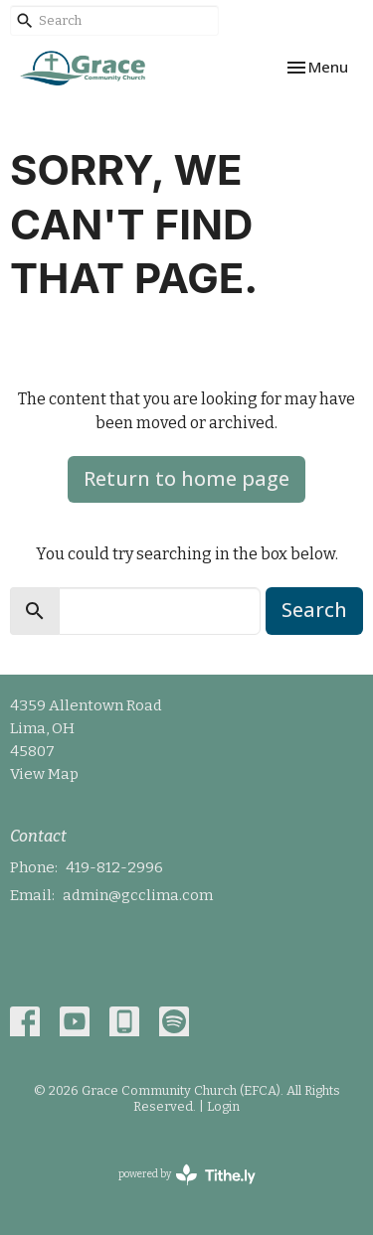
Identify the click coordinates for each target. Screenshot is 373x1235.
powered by (187, 1175)
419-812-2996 (114, 867)
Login (223, 1106)
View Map (44, 774)
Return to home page (186, 478)
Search (314, 609)
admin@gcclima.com (138, 895)
